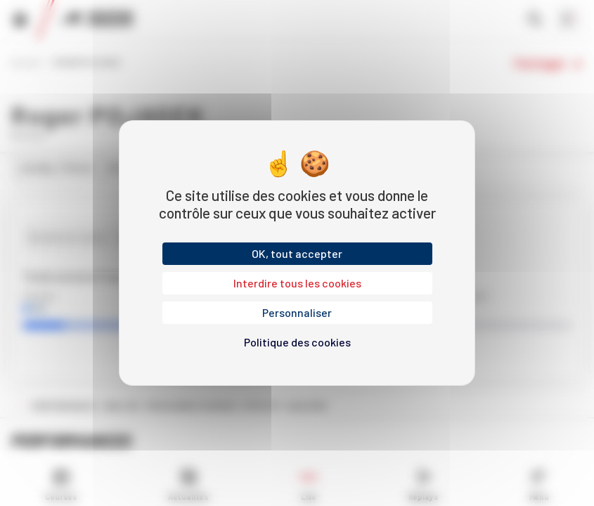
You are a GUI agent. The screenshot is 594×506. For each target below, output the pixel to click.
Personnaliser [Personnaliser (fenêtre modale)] (297, 312)
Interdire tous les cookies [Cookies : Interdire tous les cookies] (297, 283)
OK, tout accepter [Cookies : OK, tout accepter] (297, 253)
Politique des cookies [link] (297, 342)
